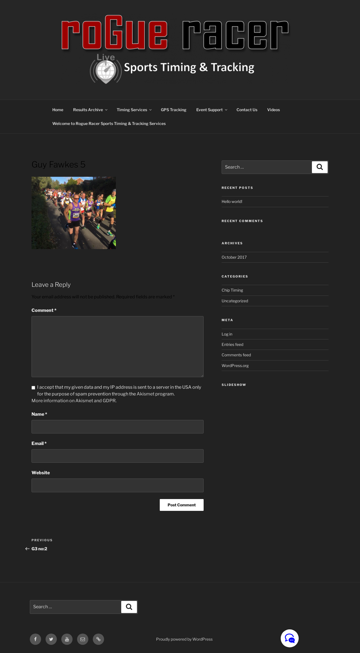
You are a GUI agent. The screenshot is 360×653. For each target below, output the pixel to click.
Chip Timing (232, 290)
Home (57, 109)
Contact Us (247, 109)
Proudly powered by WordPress (184, 639)
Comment (44, 310)
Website (41, 472)
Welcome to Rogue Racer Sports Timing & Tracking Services (109, 123)
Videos (273, 109)
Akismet (145, 394)
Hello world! (232, 201)
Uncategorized (235, 300)
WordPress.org (235, 365)
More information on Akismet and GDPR (74, 400)
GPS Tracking (173, 109)
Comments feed (236, 354)
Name (39, 414)
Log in (227, 334)
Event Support (212, 109)
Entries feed (232, 344)
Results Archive (90, 109)
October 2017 (234, 257)
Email (39, 443)
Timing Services (134, 109)
